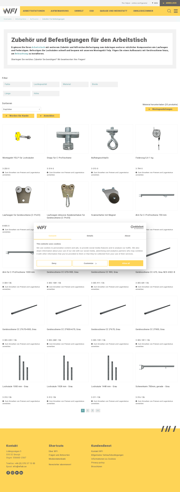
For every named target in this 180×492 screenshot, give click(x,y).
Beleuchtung (21, 53)
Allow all (126, 263)
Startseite (8, 19)
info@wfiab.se (20, 466)
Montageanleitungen (162, 109)
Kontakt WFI (97, 451)
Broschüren (96, 466)
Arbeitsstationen (34, 11)
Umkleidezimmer (143, 11)
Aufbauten (34, 19)
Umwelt (79, 11)
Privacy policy (98, 462)
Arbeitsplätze (20, 19)
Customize (90, 263)
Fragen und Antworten (59, 455)
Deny (54, 263)
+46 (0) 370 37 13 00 (25, 463)
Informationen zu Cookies (103, 458)
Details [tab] (90, 236)
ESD (92, 11)
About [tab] (127, 236)
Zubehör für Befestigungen (53, 19)
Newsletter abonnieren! (60, 464)
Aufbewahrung (60, 11)
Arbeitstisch (38, 47)
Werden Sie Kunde (19, 115)
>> (98, 410)
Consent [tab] (52, 236)
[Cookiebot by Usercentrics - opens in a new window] (133, 227)
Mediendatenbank (57, 458)
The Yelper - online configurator (135, 3)
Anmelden (171, 3)
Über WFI (53, 451)
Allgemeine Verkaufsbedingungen (107, 455)
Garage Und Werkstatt (113, 11)
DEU (156, 3)
